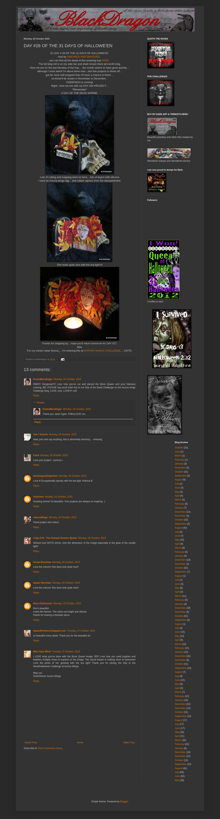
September (180, 475)
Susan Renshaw (42, 562)
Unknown (38, 496)
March (178, 455)
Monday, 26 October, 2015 (67, 379)
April (177, 495)
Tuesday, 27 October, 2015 (81, 630)
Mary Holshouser (42, 603)
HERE (105, 60)
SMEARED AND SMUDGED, (83, 56)
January (179, 463)
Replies (41, 402)
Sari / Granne (40, 434)
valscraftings (40, 517)
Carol (36, 455)
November (180, 467)
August (178, 479)
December (180, 511)
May (177, 491)
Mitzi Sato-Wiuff (42, 651)
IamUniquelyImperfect (45, 476)
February (179, 459)
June (177, 451)
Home (80, 742)
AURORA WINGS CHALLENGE (102, 350)
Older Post (129, 742)
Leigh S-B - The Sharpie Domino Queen (55, 538)
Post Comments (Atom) (50, 748)
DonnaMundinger (43, 379)
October (179, 447)
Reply (36, 395)
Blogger (124, 801)
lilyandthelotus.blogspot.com (49, 630)
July (177, 483)
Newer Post (31, 742)
